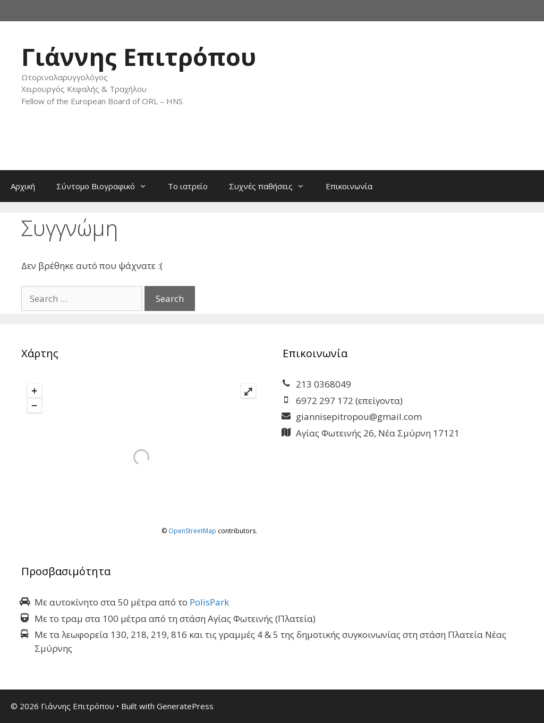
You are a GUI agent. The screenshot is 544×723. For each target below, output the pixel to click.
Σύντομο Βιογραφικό (106, 186)
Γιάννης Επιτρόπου (138, 56)
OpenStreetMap (192, 530)
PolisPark (209, 602)
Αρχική (23, 186)
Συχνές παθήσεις (272, 186)
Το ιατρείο (188, 186)
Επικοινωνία (349, 186)
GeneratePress (185, 706)
